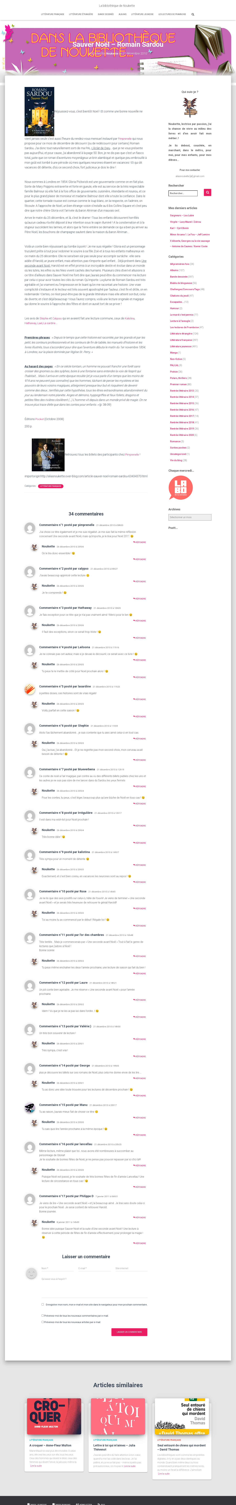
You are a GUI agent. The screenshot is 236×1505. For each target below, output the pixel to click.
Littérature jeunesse (142, 14)
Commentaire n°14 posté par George (64, 1065)
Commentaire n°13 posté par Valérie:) (65, 1026)
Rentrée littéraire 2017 (182, 416)
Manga (173, 352)
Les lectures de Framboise (172, 14)
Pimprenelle (125, 138)
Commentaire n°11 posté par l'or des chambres (71, 935)
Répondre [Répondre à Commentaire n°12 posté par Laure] (139, 1000)
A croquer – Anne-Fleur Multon (50, 1445)
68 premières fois (179, 264)
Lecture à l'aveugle (180, 321)
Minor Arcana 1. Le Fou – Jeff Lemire (190, 234)
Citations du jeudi (179, 295)
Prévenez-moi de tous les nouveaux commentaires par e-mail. (76, 1315)
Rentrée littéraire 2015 (182, 403)
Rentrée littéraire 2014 (182, 397)
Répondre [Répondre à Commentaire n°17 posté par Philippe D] (139, 1217)
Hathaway (31, 323)
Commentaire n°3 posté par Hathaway (65, 607)
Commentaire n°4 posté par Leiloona (64, 647)
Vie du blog (176, 460)
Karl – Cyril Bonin (179, 228)
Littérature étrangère (81, 14)
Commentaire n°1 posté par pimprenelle (66, 525)
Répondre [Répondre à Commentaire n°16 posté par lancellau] (139, 1165)
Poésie (174, 371)
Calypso (58, 318)
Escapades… (177, 302)
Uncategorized (178, 454)
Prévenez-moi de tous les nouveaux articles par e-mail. (72, 1322)
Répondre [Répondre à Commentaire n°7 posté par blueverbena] (139, 786)
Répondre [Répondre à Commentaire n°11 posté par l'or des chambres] (139, 956)
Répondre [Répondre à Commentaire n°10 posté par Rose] (139, 908)
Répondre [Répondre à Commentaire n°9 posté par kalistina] (139, 865)
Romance (175, 441)
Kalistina (132, 318)
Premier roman (178, 384)
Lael (41, 323)
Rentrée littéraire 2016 (182, 409)
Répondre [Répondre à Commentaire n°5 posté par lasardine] (139, 699)
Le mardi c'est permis (181, 314)
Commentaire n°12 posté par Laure (63, 982)
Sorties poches (178, 447)
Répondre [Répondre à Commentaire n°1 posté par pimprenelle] (139, 542)
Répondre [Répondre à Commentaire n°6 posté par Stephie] (139, 738)
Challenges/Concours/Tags (185, 289)
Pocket (40, 419)
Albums (122, 14)
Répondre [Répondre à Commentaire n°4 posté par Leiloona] (139, 660)
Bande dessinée (106, 14)
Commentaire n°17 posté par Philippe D (66, 1196)
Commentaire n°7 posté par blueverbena (67, 769)
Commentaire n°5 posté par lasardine (65, 686)
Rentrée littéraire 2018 (182, 422)
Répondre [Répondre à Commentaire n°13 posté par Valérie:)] (139, 1039)
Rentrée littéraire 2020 (182, 435)
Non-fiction (176, 359)
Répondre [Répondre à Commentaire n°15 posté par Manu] (139, 1117)
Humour (174, 308)
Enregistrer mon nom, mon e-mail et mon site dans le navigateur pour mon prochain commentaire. (96, 1304)
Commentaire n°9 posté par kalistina (64, 852)
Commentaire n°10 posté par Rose (62, 891)
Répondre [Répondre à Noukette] (139, 559)
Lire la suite (36, 1465)
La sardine (51, 323)
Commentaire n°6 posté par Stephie (64, 725)
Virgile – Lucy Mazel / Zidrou (185, 222)
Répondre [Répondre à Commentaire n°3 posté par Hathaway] (139, 620)
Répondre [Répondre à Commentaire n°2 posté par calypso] (139, 581)
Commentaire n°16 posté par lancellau (65, 1144)
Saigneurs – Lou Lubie (182, 215)
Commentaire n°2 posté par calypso (63, 568)
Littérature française (52, 14)
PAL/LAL (174, 365)
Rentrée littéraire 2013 (182, 390)
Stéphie (44, 318)
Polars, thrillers (178, 378)
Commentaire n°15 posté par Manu (63, 1104)
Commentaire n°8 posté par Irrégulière (65, 812)
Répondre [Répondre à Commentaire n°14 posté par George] (139, 1078)
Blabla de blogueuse (181, 283)
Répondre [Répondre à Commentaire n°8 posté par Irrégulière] (139, 825)
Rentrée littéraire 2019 (182, 428)
